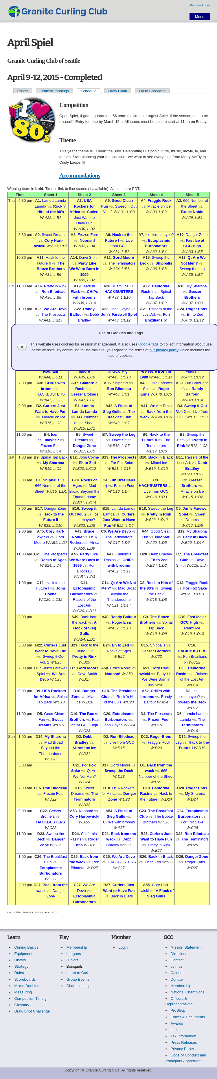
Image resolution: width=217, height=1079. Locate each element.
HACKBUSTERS (118, 291)
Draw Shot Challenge (32, 1011)
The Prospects (53, 314)
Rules (19, 973)
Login (123, 947)
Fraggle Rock (159, 200)
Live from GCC (156, 491)
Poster (22, 91)
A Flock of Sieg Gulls (85, 628)
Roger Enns (196, 309)
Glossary (21, 1005)
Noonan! (87, 240)
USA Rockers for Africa (82, 206)
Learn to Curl (77, 973)
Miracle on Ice (159, 206)
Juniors (73, 960)
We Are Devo (55, 309)
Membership (77, 947)
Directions (179, 953)
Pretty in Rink (55, 286)
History (20, 960)
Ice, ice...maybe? (159, 234)
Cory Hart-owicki (84, 816)
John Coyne (120, 309)
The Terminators (121, 263)
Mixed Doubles (26, 986)
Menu (200, 16)
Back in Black (160, 457)
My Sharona (197, 286)
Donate (177, 979)
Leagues (74, 953)
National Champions (188, 992)
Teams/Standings (54, 91)
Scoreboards (25, 979)
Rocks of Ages (54, 560)
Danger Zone (197, 234)
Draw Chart (117, 91)
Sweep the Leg (192, 269)
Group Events (78, 979)
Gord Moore (123, 257)
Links (175, 1030)
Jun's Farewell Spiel (119, 314)
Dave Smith (89, 257)
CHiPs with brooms (119, 822)
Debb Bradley (160, 554)
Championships (80, 986)
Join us (177, 966)
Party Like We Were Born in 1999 (84, 269)
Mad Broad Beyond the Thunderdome (84, 491)
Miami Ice (121, 286)
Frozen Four (88, 234)
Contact (177, 960)
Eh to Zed (195, 314)
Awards (177, 1023)
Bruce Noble (192, 212)
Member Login (200, 5)
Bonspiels (75, 966)
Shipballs (163, 263)
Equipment (23, 953)
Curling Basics (26, 947)
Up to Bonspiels (152, 91)
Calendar (178, 973)
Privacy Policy (182, 1049)
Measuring (23, 992)
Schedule (88, 91)
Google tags (148, 344)
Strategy (21, 966)
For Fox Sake (122, 463)
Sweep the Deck (192, 702)
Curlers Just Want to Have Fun (86, 217)
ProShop (178, 1010)
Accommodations (79, 175)
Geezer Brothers (84, 394)
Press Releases (184, 1042)
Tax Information (183, 1036)
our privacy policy (164, 350)
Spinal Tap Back (54, 457)
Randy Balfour (123, 617)
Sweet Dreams (54, 234)
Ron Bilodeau (53, 291)
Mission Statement (186, 947)
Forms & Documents (188, 1017)
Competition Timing (30, 998)
